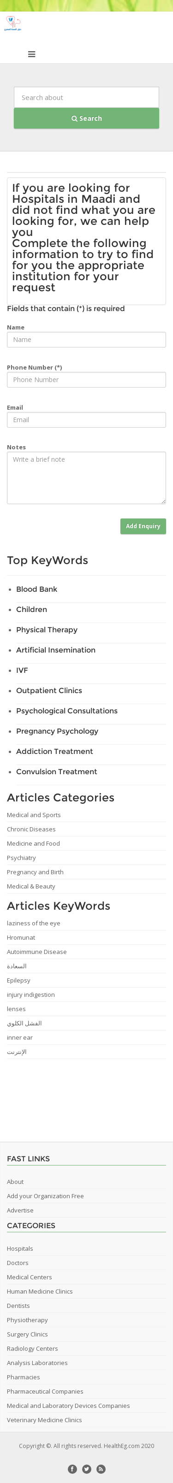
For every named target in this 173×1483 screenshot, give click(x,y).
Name (15, 327)
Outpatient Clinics (49, 690)
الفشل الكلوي (24, 1023)
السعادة (17, 966)
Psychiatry (21, 857)
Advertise (20, 1210)
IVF (22, 670)
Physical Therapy (47, 629)
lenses (16, 1009)
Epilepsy (18, 980)
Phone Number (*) (34, 367)
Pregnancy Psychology (57, 731)
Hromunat (21, 937)
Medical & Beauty (31, 886)
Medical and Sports (34, 815)
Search (87, 118)
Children (31, 609)
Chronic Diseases (31, 829)
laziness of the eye (33, 923)
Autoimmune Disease (37, 951)
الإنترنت (17, 1052)
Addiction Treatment (54, 751)
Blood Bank (36, 589)
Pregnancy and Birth (35, 872)
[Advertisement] (90, 1097)
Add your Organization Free (45, 1196)
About (15, 1181)
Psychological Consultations (67, 710)
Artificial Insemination (55, 650)
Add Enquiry (143, 526)
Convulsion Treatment (56, 771)
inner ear (20, 1037)
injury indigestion (31, 994)
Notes (16, 447)
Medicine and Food (33, 843)
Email (15, 407)
